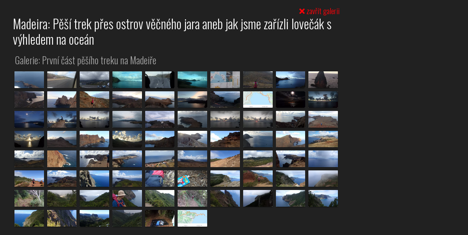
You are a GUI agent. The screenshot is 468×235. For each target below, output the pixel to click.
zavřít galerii (319, 10)
